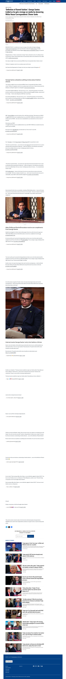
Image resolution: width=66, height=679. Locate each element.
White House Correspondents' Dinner (31, 50)
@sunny (28, 144)
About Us (7, 666)
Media (54, 1)
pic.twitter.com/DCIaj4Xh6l (11, 266)
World (35, 1)
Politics (24, 1)
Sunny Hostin (18, 142)
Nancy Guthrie (40, 3)
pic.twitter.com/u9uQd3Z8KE (16, 99)
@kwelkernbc (15, 129)
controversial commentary (29, 87)
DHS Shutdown (47, 3)
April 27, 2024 (20, 70)
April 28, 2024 (20, 102)
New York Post (9, 52)
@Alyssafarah (11, 171)
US (21, 1)
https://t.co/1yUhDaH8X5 (11, 352)
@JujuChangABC (30, 98)
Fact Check (39, 1)
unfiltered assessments (13, 58)
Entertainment (29, 1)
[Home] (9, 1)
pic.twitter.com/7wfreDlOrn (33, 174)
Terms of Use (7, 672)
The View (10, 142)
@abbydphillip (25, 239)
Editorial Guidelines (8, 667)
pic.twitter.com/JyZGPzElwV (11, 131)
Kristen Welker (11, 115)
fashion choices (34, 48)
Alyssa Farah (25, 142)
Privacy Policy (7, 669)
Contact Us (20, 666)
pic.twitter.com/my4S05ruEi (19, 241)
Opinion (50, 1)
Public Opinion (45, 1)
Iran (36, 3)
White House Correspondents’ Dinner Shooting (27, 3)
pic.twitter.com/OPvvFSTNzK (11, 149)
